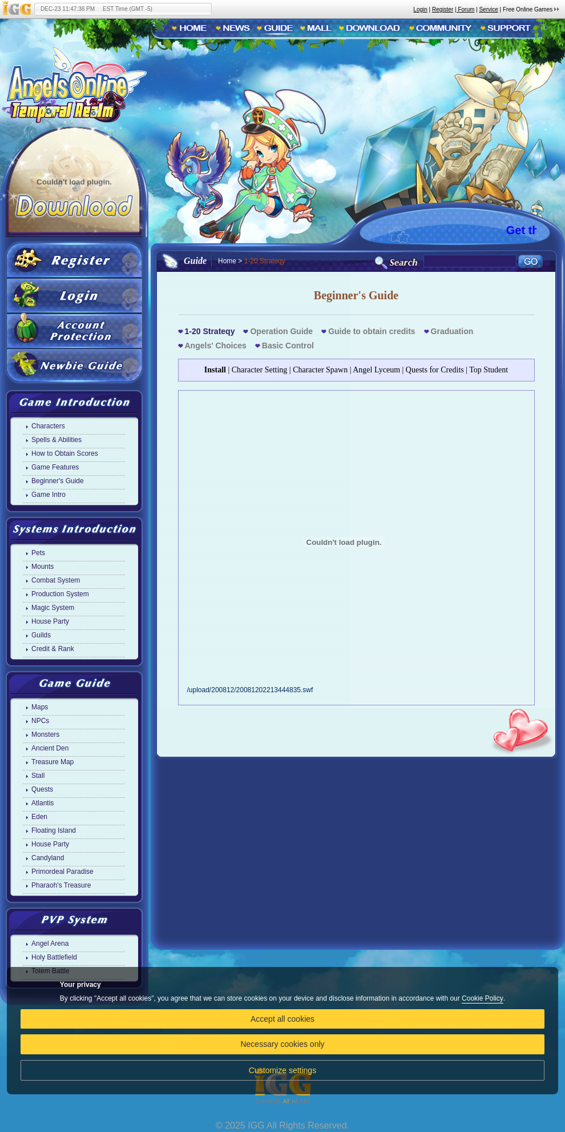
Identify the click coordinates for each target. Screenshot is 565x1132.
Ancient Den (49, 748)
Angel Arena (49, 944)
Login (420, 9)
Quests (42, 789)
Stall (38, 776)
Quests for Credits (435, 370)
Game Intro (48, 495)
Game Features (55, 467)
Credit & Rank (52, 649)
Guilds (41, 635)
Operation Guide (281, 331)
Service (488, 9)
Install (215, 370)
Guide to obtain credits (371, 331)
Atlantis (42, 803)
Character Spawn (320, 370)
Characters (48, 426)
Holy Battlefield (54, 957)
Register (442, 9)
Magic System (52, 608)
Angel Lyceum (376, 370)
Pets (38, 553)
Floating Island (53, 830)
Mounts (42, 567)
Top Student (488, 370)
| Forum (464, 9)
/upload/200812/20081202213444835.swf (344, 686)
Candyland (47, 858)
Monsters (45, 734)
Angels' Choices (216, 345)
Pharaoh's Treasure (61, 885)
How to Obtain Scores (64, 453)
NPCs (40, 721)
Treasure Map (52, 762)
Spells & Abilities (56, 440)
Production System (60, 594)
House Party (50, 621)
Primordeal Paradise (62, 872)
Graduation (452, 331)
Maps (39, 707)
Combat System (55, 580)
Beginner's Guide (57, 481)
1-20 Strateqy (210, 331)
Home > (230, 261)
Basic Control (288, 345)
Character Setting (260, 370)
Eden (39, 817)
